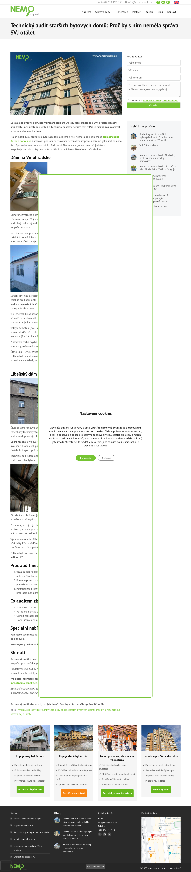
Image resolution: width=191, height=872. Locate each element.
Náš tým (86, 12)
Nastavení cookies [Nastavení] (95, 866)
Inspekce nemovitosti (23, 825)
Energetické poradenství (25, 856)
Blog (160, 12)
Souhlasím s (154, 100)
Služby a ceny (103, 12)
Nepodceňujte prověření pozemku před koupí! (153, 177)
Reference (122, 12)
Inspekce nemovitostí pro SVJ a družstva (28, 848)
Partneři (136, 12)
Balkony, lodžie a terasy (153, 206)
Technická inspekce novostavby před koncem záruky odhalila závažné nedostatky (77, 822)
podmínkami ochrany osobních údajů (160, 100)
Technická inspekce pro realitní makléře (31, 832)
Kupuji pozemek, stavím (24, 839)
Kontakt (171, 12)
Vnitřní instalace (149, 145)
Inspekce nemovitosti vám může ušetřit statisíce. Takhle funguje (158, 168)
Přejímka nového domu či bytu (27, 818)
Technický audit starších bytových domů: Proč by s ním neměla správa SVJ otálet (156, 137)
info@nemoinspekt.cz (140, 2)
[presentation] (6, 865)
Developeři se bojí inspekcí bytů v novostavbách (158, 187)
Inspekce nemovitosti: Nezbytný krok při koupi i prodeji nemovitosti (157, 158)
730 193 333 (83, 678)
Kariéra (149, 12)
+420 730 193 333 (111, 2)
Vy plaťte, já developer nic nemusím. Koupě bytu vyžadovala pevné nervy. (154, 198)
